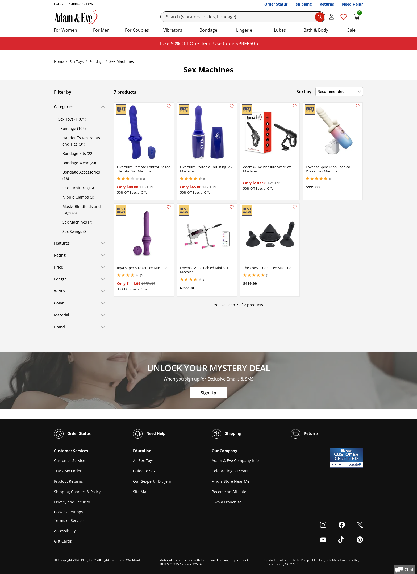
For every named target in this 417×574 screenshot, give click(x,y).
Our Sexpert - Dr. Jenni (153, 481)
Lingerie (244, 30)
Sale (351, 30)
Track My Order (68, 470)
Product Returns (68, 481)
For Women (65, 30)
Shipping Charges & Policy (77, 491)
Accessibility (65, 530)
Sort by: (305, 91)
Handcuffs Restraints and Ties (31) (81, 141)
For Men (101, 30)
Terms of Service (69, 520)
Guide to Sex (144, 470)
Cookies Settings (68, 511)
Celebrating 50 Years (230, 470)
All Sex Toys (143, 460)
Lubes (280, 30)
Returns (327, 4)
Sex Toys (77, 61)
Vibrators (172, 30)
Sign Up (208, 393)
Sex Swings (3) (74, 231)
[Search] (243, 16)
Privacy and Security (72, 502)
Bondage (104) (73, 128)
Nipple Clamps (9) (78, 197)
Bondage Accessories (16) (81, 175)
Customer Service (69, 460)
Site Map (141, 491)
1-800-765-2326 (81, 4)
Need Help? (352, 4)
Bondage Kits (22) (77, 153)
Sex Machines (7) (77, 222)
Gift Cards (63, 541)
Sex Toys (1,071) (72, 119)
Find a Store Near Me (230, 481)
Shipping (304, 4)
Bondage (208, 30)
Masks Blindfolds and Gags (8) (81, 209)
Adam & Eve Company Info (235, 460)
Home (59, 61)
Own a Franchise (226, 502)
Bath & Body (315, 30)
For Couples (137, 30)
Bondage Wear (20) (79, 162)
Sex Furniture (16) (78, 187)
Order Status (276, 4)
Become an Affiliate (229, 491)
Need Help (149, 434)
